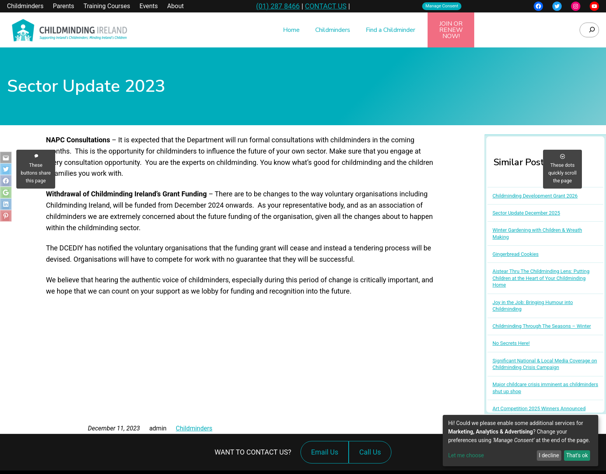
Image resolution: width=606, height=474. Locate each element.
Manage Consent (441, 6)
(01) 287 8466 (278, 6)
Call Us (372, 456)
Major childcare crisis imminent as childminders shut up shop (545, 387)
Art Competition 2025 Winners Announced (538, 408)
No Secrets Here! (511, 343)
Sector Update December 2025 (526, 213)
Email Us (324, 452)
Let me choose (466, 455)
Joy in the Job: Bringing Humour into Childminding (532, 305)
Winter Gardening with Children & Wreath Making (537, 233)
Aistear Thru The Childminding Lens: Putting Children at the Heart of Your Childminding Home (540, 278)
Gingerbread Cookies (515, 254)
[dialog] (520, 440)
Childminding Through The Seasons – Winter (541, 326)
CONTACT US (325, 6)
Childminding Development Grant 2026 (535, 196)
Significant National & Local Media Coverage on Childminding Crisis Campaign (544, 364)
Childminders (194, 428)
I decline (549, 455)
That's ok (577, 455)
